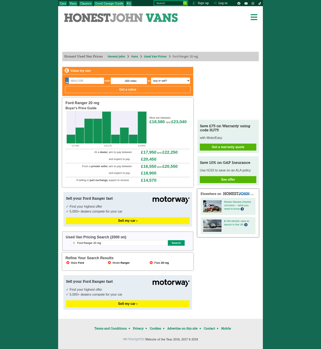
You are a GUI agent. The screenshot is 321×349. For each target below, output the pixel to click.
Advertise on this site (182, 328)
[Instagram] (253, 3)
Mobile (226, 328)
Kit (129, 3)
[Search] (185, 3)
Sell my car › (127, 220)
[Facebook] (239, 3)
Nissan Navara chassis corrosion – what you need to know (237, 205)
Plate (159, 262)
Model (118, 262)
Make (75, 262)
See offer (228, 179)
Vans (73, 3)
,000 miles (130, 80)
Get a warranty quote (228, 147)
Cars (63, 3)
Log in (221, 3)
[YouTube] (246, 3)
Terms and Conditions (110, 328)
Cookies (155, 328)
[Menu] (254, 17)
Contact (209, 328)
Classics (86, 3)
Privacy (138, 328)
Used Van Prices (155, 56)
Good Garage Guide (109, 3)
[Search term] (170, 3)
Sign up (200, 3)
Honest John (116, 56)
